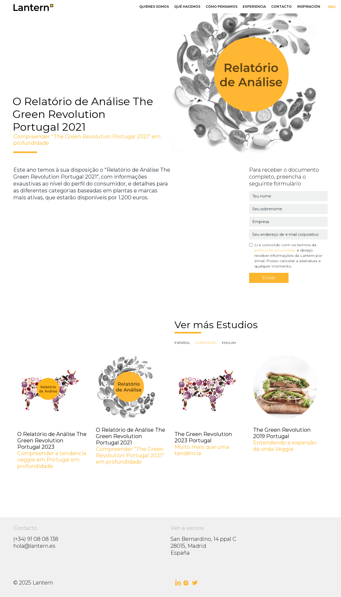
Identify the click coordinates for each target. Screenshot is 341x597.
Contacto (281, 7)
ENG (332, 7)
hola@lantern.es (34, 546)
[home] (76, 7)
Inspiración (308, 7)
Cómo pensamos (221, 7)
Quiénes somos (154, 7)
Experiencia (254, 7)
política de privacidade (275, 250)
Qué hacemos (187, 7)
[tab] (182, 343)
